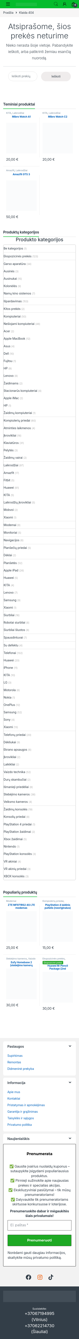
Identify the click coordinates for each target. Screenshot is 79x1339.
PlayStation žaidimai (17, 831)
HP (6, 368)
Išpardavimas (13, 301)
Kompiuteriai (12, 316)
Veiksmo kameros (16, 801)
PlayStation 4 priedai (18, 824)
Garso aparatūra (15, 264)
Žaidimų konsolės (15, 809)
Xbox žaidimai (13, 839)
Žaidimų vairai (13, 457)
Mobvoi (9, 509)
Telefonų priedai (14, 735)
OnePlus (9, 705)
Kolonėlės (10, 286)
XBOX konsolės (14, 876)
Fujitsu (8, 361)
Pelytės (9, 450)
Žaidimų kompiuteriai (18, 413)
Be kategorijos (13, 248)
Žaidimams (11, 383)
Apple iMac (11, 398)
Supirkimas (15, 1055)
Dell (6, 353)
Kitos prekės (12, 309)
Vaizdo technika (14, 772)
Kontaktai (13, 1098)
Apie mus (13, 1092)
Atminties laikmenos (17, 428)
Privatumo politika (19, 1124)
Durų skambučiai (15, 779)
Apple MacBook (14, 338)
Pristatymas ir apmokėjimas (26, 1105)
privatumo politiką (47, 1257)
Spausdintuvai (13, 637)
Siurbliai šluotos (14, 630)
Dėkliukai (10, 742)
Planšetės (10, 563)
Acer (7, 331)
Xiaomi (8, 517)
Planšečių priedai (15, 547)
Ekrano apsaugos (15, 749)
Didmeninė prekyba (20, 1068)
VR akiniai (10, 861)
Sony (7, 719)
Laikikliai (9, 764)
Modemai (10, 525)
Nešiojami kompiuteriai (19, 324)
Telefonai (10, 653)
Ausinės (9, 271)
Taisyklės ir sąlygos (20, 1118)
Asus (7, 346)
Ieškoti (56, 4)
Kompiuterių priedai (17, 420)
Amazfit (10, 170)
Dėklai (8, 555)
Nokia (7, 697)
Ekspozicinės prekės (18, 256)
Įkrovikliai (10, 435)
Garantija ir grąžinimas (22, 1111)
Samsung (10, 600)
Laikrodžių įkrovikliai (17, 502)
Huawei (9, 487)
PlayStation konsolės (18, 854)
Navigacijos (11, 540)
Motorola (10, 690)
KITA (8, 112)
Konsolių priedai (14, 816)
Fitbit (7, 480)
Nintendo (10, 846)
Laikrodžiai (18, 112)
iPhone (8, 667)
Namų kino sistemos (17, 293)
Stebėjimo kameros (17, 794)
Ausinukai (10, 278)
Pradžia (8, 12)
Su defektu (11, 645)
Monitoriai (10, 532)
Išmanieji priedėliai (16, 787)
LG (5, 682)
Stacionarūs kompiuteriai (20, 390)
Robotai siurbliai (14, 622)
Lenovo (9, 375)
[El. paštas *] (39, 1225)
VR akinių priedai (15, 869)
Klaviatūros (11, 443)
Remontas (14, 1062)
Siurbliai (9, 615)
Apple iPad (11, 570)
